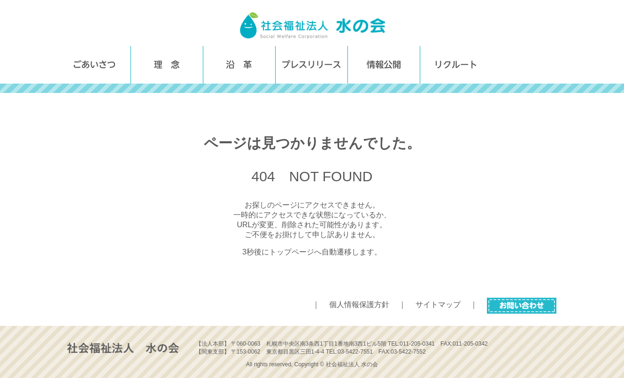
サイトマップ (438, 305)
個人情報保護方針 (359, 305)
